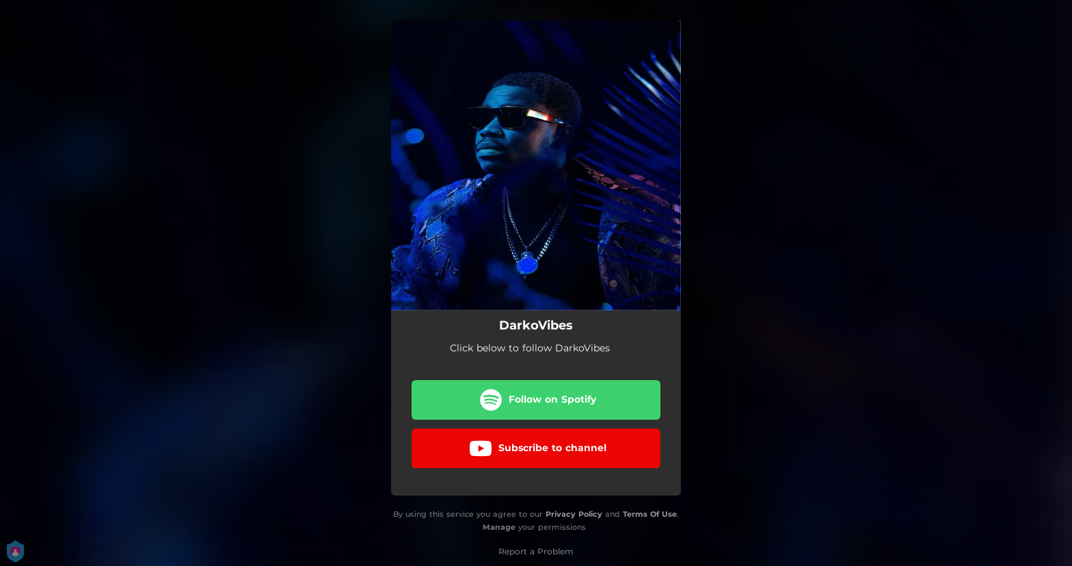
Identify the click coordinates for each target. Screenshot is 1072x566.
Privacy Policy (574, 514)
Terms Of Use (650, 514)
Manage (499, 527)
